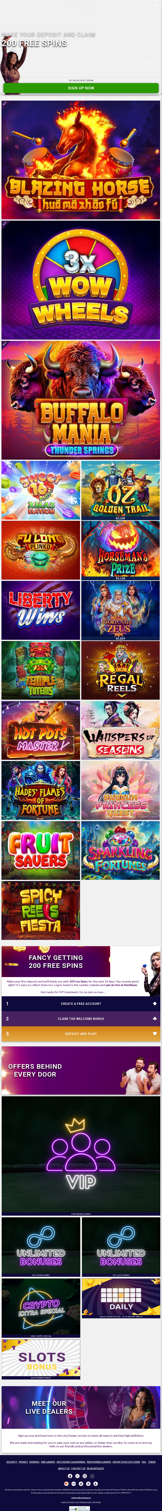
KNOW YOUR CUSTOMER (126, 1462)
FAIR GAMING (48, 1462)
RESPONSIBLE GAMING (99, 1462)
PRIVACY (23, 1462)
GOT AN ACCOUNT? (81, 80)
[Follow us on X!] (77, 1476)
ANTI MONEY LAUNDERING (71, 1462)
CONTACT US (78, 1468)
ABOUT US (64, 1468)
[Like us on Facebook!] (70, 1476)
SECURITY (11, 1462)
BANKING (34, 1462)
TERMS (152, 1462)
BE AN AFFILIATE (95, 1468)
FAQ (144, 1462)
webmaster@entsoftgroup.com (81, 1497)
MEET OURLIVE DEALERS (49, 1407)
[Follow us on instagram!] (85, 1476)
